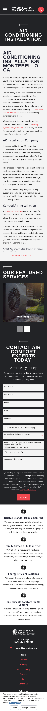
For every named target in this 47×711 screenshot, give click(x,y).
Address (7, 419)
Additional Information (13, 459)
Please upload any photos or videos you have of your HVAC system (22, 444)
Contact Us (23, 683)
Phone (6, 403)
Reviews (23, 674)
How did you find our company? (17, 434)
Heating (23, 664)
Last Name (8, 394)
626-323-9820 (23, 642)
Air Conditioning (23, 669)
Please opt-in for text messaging (22, 428)
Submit (23, 497)
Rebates (23, 659)
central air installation (14, 211)
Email (6, 411)
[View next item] (27, 329)
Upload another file (15, 452)
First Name (8, 386)
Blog (23, 679)
